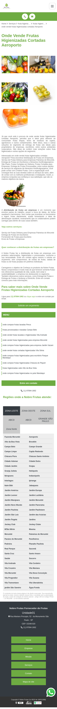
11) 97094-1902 (17, 296)
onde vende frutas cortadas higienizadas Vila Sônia (23, 350)
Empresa (28, 648)
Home (28, 640)
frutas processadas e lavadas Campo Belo (20, 330)
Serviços (28, 665)
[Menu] (52, 6)
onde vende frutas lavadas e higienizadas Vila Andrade (25, 335)
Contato (28, 673)
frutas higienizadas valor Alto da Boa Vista (20, 368)
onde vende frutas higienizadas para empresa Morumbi (25, 340)
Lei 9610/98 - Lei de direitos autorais (16, 598)
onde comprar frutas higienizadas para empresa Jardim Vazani (28, 345)
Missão (28, 657)
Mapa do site (28, 682)
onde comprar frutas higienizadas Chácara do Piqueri (24, 363)
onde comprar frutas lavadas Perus (17, 325)
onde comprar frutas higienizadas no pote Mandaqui (24, 373)
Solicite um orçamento (28, 305)
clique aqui (31, 296)
